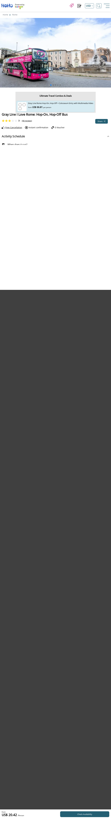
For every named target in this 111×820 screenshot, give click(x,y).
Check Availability (84, 814)
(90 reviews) (27, 120)
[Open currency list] (89, 5)
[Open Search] (99, 5)
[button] (50, 85)
